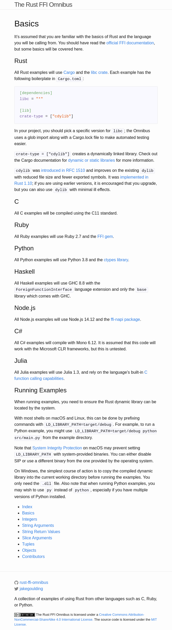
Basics (28, 508)
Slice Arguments (37, 533)
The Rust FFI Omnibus (43, 4)
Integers (29, 514)
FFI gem (105, 234)
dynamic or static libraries (91, 159)
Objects (29, 545)
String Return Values (41, 527)
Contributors (33, 552)
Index (27, 502)
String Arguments (38, 521)
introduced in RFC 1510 (63, 169)
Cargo (69, 72)
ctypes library (116, 258)
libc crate (99, 72)
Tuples (28, 539)
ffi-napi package (125, 317)
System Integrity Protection (57, 444)
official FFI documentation (130, 43)
